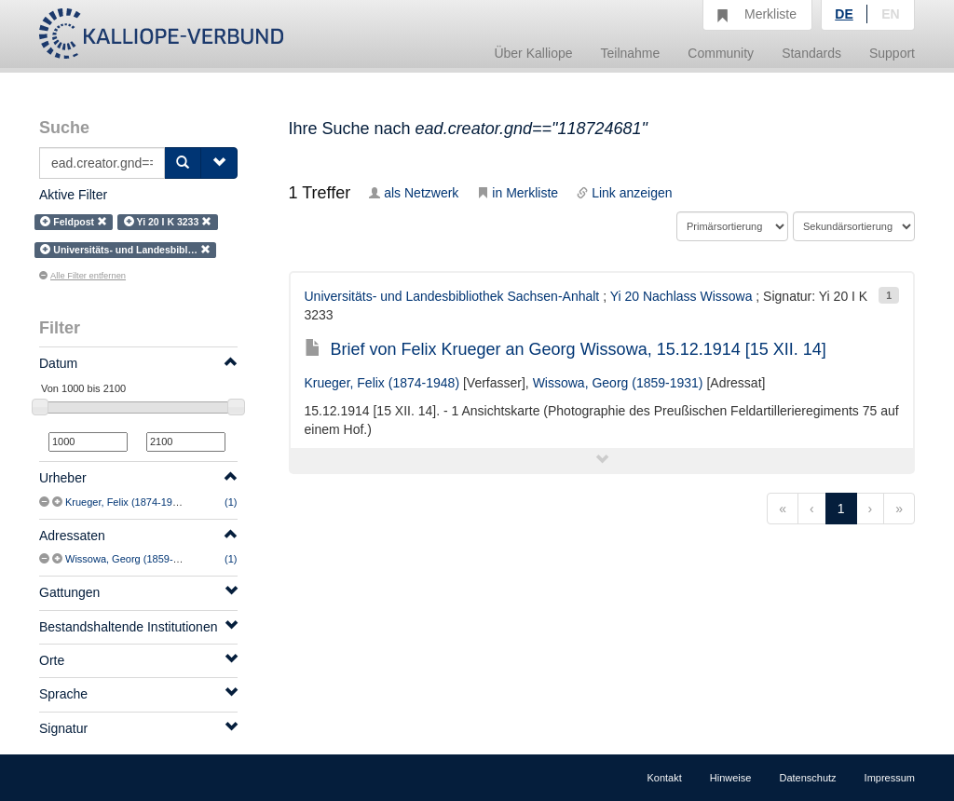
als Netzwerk (413, 192)
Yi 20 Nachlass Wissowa (681, 296)
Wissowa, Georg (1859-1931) (132, 558)
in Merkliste (517, 192)
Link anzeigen (624, 192)
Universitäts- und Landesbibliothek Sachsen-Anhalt (452, 296)
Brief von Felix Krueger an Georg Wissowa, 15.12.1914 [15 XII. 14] (565, 349)
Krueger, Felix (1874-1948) (126, 502)
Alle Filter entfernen (82, 275)
